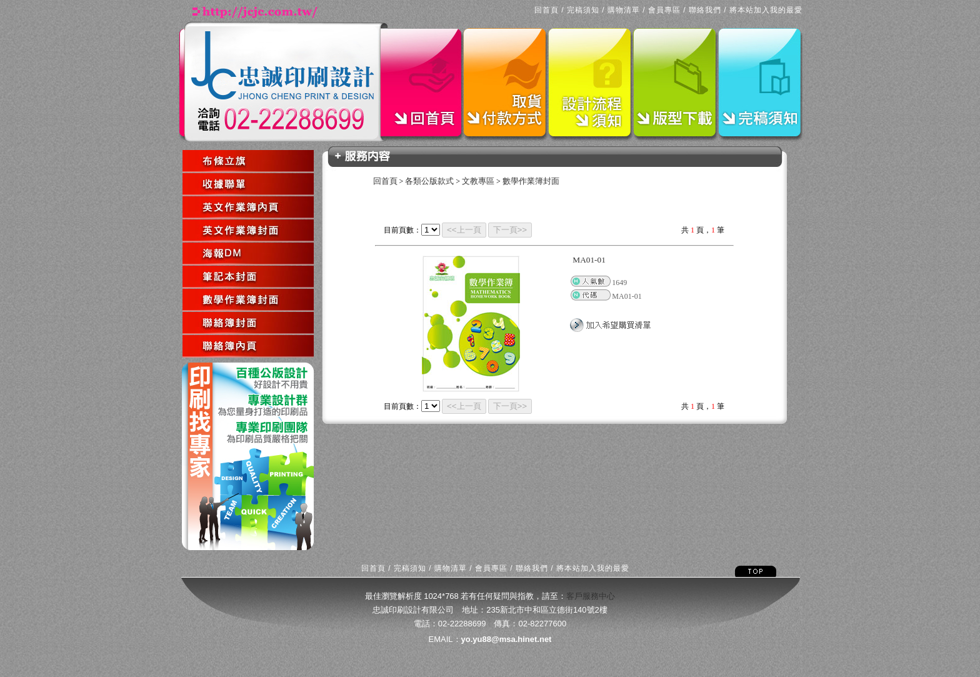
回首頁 (546, 10)
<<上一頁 (464, 229)
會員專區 (664, 10)
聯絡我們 (705, 10)
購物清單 (624, 10)
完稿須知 (583, 10)
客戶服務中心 (590, 596)
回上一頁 (183, 358)
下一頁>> (510, 229)
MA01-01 (589, 259)
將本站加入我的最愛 (765, 10)
